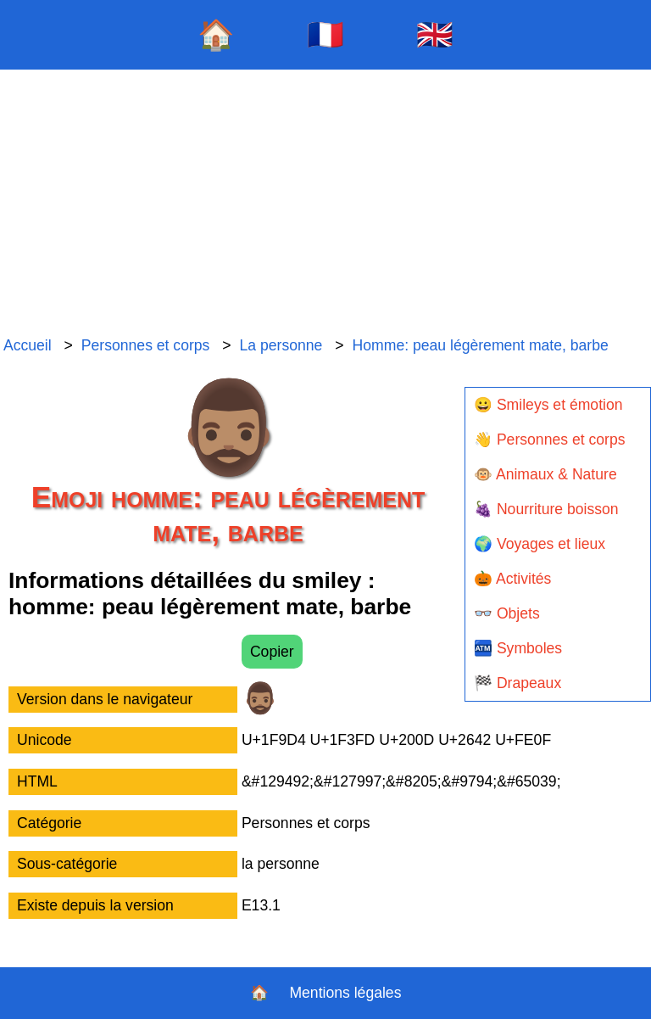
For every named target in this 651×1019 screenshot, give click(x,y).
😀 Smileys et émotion (548, 404)
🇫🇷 (325, 34)
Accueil (27, 345)
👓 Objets (507, 613)
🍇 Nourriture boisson (546, 509)
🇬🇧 (434, 34)
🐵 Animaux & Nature (545, 474)
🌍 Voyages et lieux (539, 543)
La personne (281, 345)
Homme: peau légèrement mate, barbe (481, 345)
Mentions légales (345, 992)
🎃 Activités (512, 578)
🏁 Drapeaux (517, 683)
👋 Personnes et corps (549, 439)
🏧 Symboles (518, 648)
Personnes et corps (145, 345)
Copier (272, 651)
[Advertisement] (325, 203)
